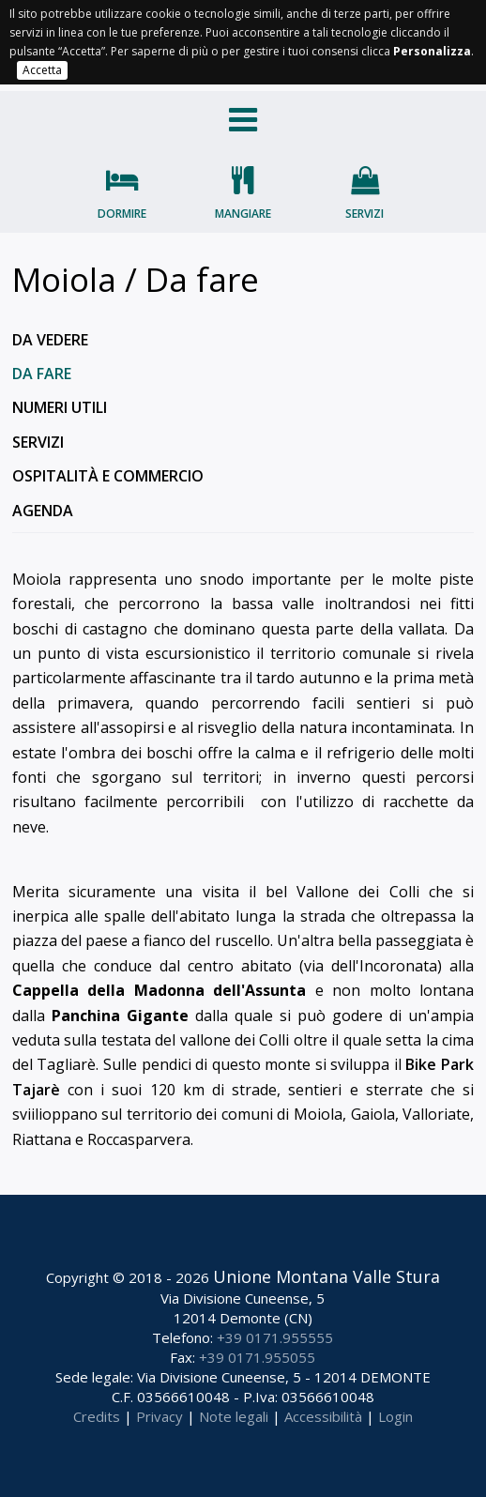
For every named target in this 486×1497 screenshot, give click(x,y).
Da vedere (50, 339)
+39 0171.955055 (257, 1357)
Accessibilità (323, 1416)
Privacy (159, 1416)
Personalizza (432, 51)
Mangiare (243, 213)
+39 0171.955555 (275, 1337)
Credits (96, 1416)
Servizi (364, 213)
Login (395, 1416)
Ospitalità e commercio (108, 476)
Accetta (42, 70)
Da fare (41, 373)
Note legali (233, 1416)
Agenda (42, 510)
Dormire (122, 213)
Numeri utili (59, 407)
